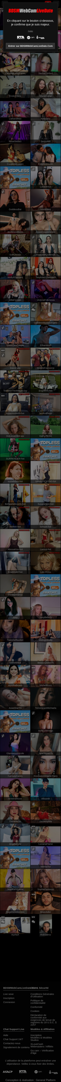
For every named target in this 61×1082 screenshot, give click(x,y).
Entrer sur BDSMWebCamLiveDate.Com (30, 46)
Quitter (30, 31)
